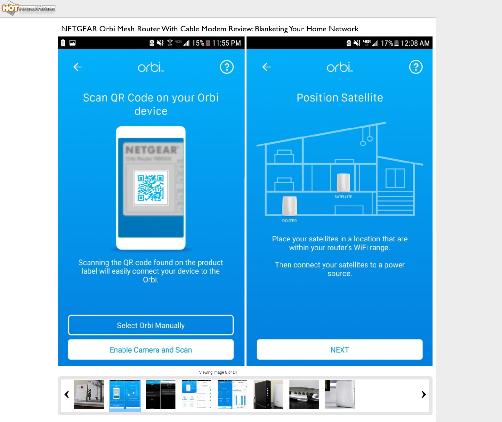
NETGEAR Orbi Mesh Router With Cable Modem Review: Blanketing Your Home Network (210, 28)
